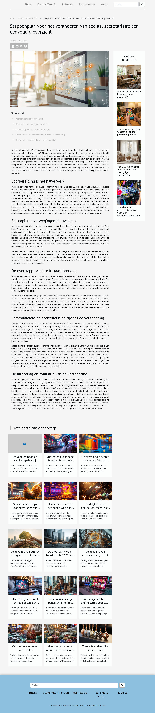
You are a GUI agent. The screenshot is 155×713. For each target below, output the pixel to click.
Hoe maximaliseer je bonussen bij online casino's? (60, 602)
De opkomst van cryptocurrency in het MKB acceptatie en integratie (95, 557)
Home (13, 18)
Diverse (103, 4)
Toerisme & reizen (87, 4)
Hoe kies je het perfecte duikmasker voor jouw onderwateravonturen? (128, 211)
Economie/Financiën (46, 4)
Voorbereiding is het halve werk (29, 119)
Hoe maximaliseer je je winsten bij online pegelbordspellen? (128, 132)
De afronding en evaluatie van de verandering (36, 140)
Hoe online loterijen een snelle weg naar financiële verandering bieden (60, 509)
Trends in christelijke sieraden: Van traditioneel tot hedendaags (95, 652)
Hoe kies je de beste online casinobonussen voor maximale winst (60, 650)
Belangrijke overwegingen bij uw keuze (33, 124)
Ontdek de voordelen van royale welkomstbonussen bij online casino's (25, 652)
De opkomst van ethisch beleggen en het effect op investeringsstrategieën (25, 557)
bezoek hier (26, 263)
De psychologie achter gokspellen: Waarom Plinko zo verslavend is (95, 460)
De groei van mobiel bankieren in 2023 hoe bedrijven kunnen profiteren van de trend (60, 557)
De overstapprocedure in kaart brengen (33, 129)
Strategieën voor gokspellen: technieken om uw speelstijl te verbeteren (95, 509)
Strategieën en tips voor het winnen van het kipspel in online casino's (25, 509)
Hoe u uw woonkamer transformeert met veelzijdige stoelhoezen (128, 170)
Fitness (28, 4)
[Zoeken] (126, 4)
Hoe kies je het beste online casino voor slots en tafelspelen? (95, 602)
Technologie (67, 4)
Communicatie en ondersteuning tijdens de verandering (40, 135)
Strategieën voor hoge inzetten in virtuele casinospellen (60, 460)
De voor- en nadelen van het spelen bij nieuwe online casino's (25, 460)
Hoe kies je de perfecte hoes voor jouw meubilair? (129, 94)
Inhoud (19, 113)
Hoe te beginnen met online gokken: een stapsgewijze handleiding (25, 604)
